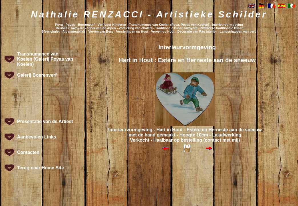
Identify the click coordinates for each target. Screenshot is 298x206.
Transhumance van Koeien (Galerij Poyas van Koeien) (45, 59)
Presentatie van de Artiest (45, 121)
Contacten (28, 152)
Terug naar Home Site (40, 167)
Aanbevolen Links (36, 136)
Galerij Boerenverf (37, 75)
